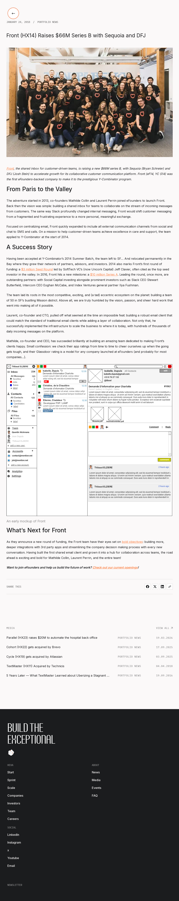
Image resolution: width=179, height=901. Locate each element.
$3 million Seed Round (37, 269)
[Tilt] (11, 752)
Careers (13, 819)
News (96, 772)
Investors (13, 803)
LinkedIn (13, 835)
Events (96, 788)
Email (11, 866)
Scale (11, 788)
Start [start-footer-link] (10, 772)
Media (96, 780)
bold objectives (132, 542)
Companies (15, 795)
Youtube (13, 858)
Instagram (14, 842)
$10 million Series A (104, 274)
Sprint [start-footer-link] (11, 780)
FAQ (95, 795)
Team (11, 811)
